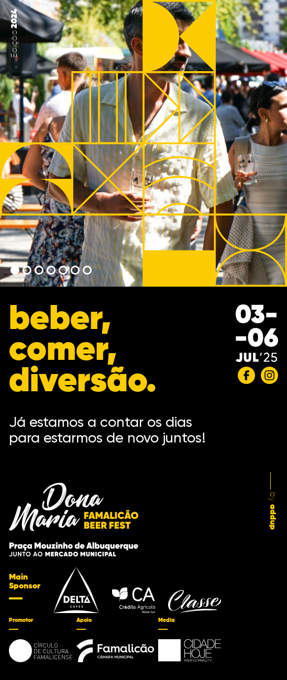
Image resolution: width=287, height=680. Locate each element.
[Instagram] (269, 375)
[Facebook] (246, 375)
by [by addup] (272, 501)
